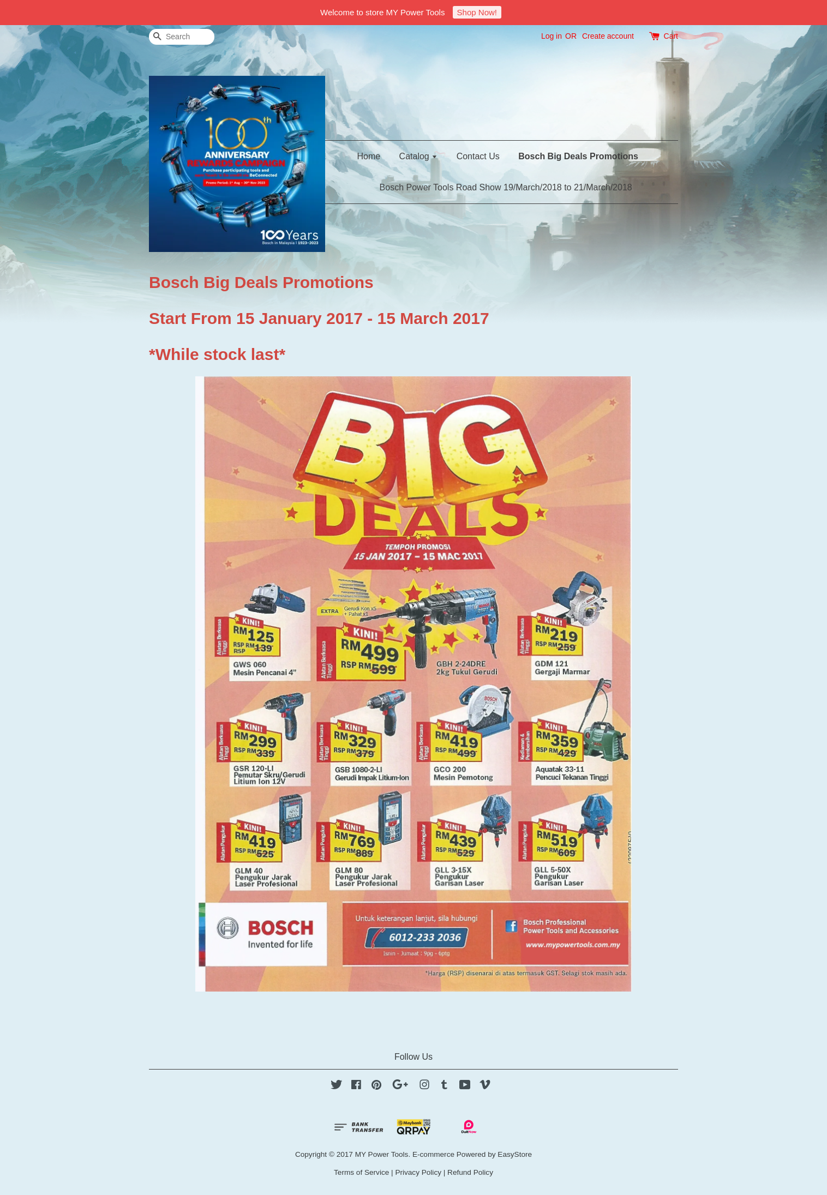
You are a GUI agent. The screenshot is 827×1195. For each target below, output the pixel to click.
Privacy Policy (418, 1172)
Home (368, 156)
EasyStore (515, 1154)
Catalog (418, 156)
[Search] (181, 37)
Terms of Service (361, 1172)
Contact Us (478, 156)
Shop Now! (477, 12)
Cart (671, 36)
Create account (608, 36)
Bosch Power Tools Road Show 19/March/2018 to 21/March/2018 (506, 187)
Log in (551, 36)
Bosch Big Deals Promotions (578, 156)
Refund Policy (470, 1172)
